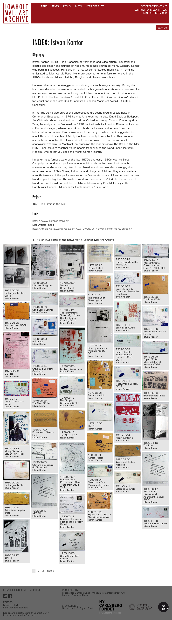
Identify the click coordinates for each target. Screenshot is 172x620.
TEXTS (55, 6)
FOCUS (67, 6)
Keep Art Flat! (95, 6)
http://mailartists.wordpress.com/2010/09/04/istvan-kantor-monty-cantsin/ (82, 228)
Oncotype (30, 615)
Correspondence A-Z (154, 6)
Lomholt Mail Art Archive (16, 13)
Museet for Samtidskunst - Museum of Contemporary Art (93, 592)
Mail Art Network (155, 13)
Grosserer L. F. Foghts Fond (77, 608)
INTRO (44, 6)
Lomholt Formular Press (150, 9)
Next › (50, 570)
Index (78, 6)
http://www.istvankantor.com (50, 220)
